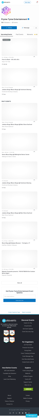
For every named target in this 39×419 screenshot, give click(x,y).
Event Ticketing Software (28, 353)
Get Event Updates (28, 328)
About (9, 395)
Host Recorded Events (28, 359)
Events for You (28, 323)
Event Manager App (28, 356)
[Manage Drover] (2, 1)
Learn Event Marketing (10, 379)
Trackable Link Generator (9, 373)
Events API (28, 379)
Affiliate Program (27, 376)
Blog (9, 376)
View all (19, 283)
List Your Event (28, 344)
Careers (28, 395)
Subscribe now (19, 300)
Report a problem (26, 312)
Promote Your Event (28, 347)
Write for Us (28, 385)
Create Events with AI (28, 362)
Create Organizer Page (14, 312)
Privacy (28, 401)
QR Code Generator (9, 370)
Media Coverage (27, 398)
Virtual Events (28, 326)
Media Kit (27, 373)
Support (9, 398)
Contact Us (9, 404)
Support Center (28, 382)
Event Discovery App (28, 331)
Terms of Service (9, 401)
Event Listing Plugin (28, 370)
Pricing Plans (27, 350)
